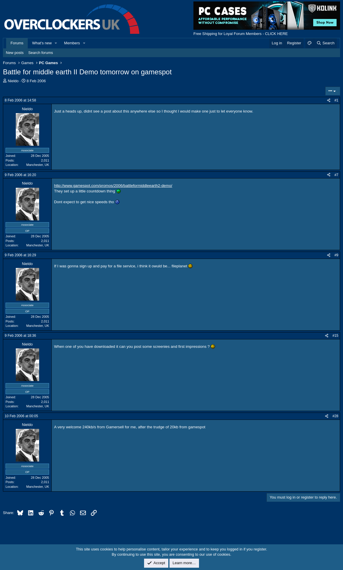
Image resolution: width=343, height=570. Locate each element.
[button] (56, 43)
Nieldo (13, 81)
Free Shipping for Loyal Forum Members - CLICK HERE (240, 33)
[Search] (325, 43)
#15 (335, 336)
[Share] (328, 100)
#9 (336, 255)
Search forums (40, 52)
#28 (335, 416)
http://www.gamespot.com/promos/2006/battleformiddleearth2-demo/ (113, 185)
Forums (17, 43)
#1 (336, 100)
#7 (336, 175)
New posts (15, 52)
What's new (42, 43)
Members (72, 43)
